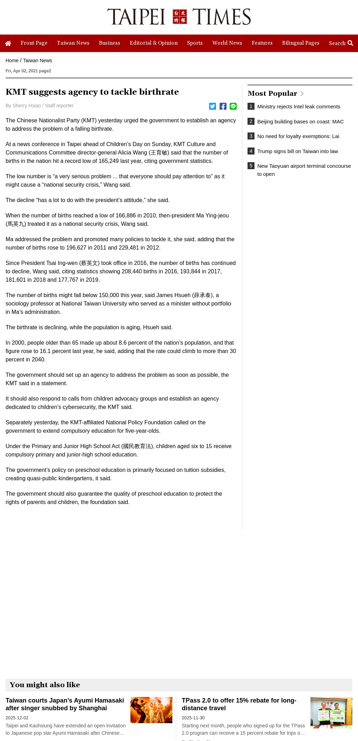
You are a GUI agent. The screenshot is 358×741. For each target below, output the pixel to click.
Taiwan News (37, 60)
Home (12, 60)
